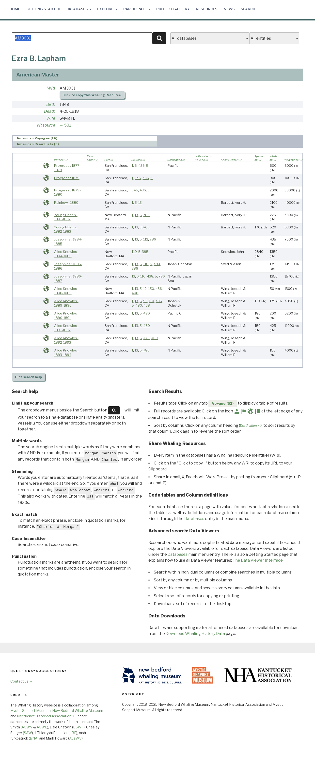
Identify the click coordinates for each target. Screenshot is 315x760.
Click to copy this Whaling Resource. (92, 95)
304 (143, 227)
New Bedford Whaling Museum (77, 710)
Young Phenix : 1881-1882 (66, 217)
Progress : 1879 (66, 178)
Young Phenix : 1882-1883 (66, 229)
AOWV (27, 727)
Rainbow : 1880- (66, 202)
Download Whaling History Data (195, 633)
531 (67, 125)
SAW (28, 733)
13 (140, 202)
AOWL (42, 727)
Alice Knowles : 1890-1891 (66, 315)
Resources (206, 9)
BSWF (78, 727)
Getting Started (43, 9)
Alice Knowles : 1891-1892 (66, 328)
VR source (45, 125)
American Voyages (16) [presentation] (36, 138)
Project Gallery (173, 9)
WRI (51, 88)
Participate (137, 9)
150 (151, 289)
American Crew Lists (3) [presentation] (37, 144)
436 (141, 165)
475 (146, 338)
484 (157, 264)
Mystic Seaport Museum (30, 710)
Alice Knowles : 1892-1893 (66, 340)
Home (15, 9)
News (229, 9)
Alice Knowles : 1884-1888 (66, 254)
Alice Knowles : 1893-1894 (66, 352)
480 (135, 293)
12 (145, 289)
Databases (79, 9)
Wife (50, 118)
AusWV (75, 738)
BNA (33, 738)
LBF (72, 733)
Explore (107, 9)
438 (150, 276)
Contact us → (21, 681)
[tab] (85, 138)
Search (248, 9)
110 (134, 252)
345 (138, 178)
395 (145, 252)
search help (28, 377)
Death (49, 111)
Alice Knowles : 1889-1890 (66, 303)
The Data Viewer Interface (258, 560)
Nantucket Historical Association (44, 716)
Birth (50, 104)
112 (145, 239)
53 (145, 301)
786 (146, 215)
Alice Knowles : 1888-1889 (66, 291)
